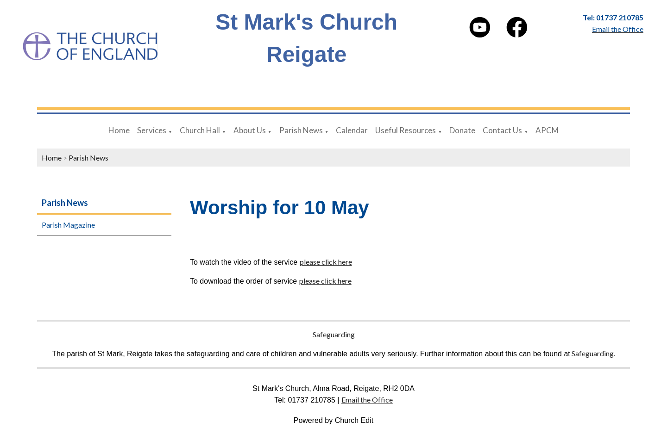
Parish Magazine (68, 224)
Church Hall (200, 130)
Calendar (352, 130)
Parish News (301, 130)
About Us (249, 130)
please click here (326, 261)
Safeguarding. (592, 353)
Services (151, 130)
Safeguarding (334, 334)
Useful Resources (405, 130)
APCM (547, 130)
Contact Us (502, 130)
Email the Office (367, 399)
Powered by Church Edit (334, 420)
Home (119, 130)
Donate (462, 130)
